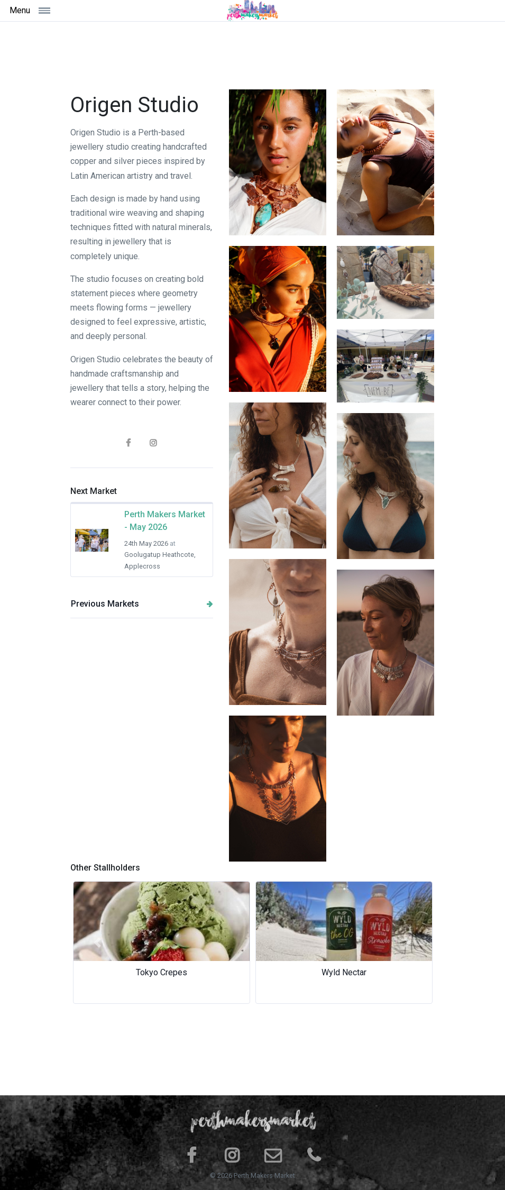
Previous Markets (142, 604)
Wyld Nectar (344, 972)
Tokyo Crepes (161, 972)
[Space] (252, 10)
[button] (97, 942)
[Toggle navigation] (69, 10)
